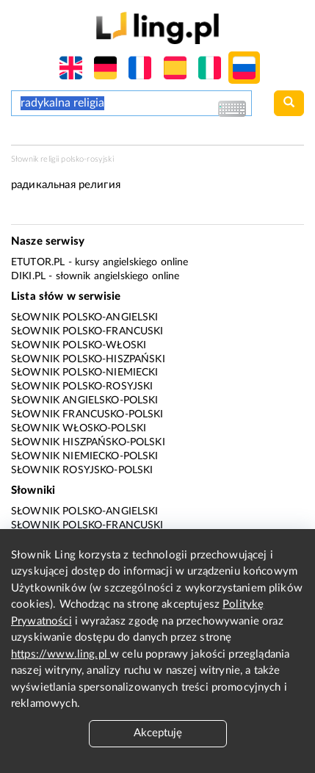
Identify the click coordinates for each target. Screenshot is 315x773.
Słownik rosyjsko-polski (82, 470)
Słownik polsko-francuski (87, 331)
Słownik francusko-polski (87, 414)
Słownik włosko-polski (78, 428)
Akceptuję (158, 732)
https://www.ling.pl (60, 654)
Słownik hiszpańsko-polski (88, 442)
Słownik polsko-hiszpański (88, 359)
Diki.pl (28, 276)
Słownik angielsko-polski (85, 400)
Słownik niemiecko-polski (85, 456)
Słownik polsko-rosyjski (82, 386)
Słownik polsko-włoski (78, 345)
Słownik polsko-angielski (85, 317)
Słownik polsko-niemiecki (85, 372)
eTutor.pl (38, 262)
